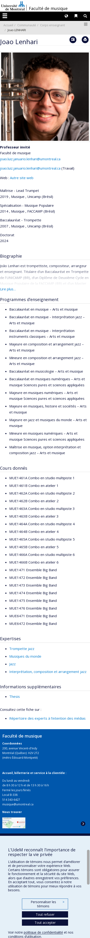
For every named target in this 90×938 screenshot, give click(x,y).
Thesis (14, 696)
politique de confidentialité (43, 932)
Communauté (26, 25)
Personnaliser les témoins (47, 904)
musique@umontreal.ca (17, 804)
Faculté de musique (48, 8)
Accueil (8, 25)
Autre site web (21, 177)
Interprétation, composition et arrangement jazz (48, 671)
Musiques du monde (25, 656)
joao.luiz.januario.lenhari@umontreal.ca (30, 159)
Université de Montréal (13, 5)
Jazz (12, 664)
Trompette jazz (21, 648)
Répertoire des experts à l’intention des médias (47, 718)
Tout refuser (45, 914)
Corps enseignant (52, 25)
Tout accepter (45, 922)
